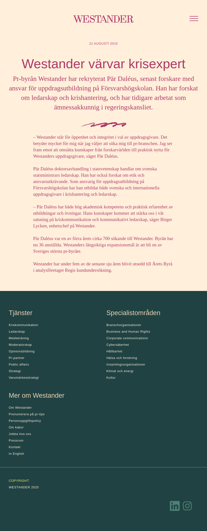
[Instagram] (187, 507)
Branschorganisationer (123, 325)
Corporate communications (127, 338)
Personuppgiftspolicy (25, 421)
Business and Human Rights (128, 331)
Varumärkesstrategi (24, 377)
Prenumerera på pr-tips (27, 414)
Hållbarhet (114, 351)
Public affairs (19, 364)
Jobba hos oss (20, 434)
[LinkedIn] (175, 507)
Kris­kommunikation (23, 325)
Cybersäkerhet (117, 345)
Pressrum (16, 440)
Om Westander (20, 407)
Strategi (15, 371)
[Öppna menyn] (194, 19)
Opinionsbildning (22, 351)
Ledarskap (17, 331)
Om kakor (16, 427)
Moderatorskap (20, 345)
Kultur (111, 377)
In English (16, 453)
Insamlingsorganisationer (125, 364)
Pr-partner (17, 358)
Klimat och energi (120, 371)
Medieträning (19, 338)
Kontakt (15, 447)
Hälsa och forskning (121, 358)
